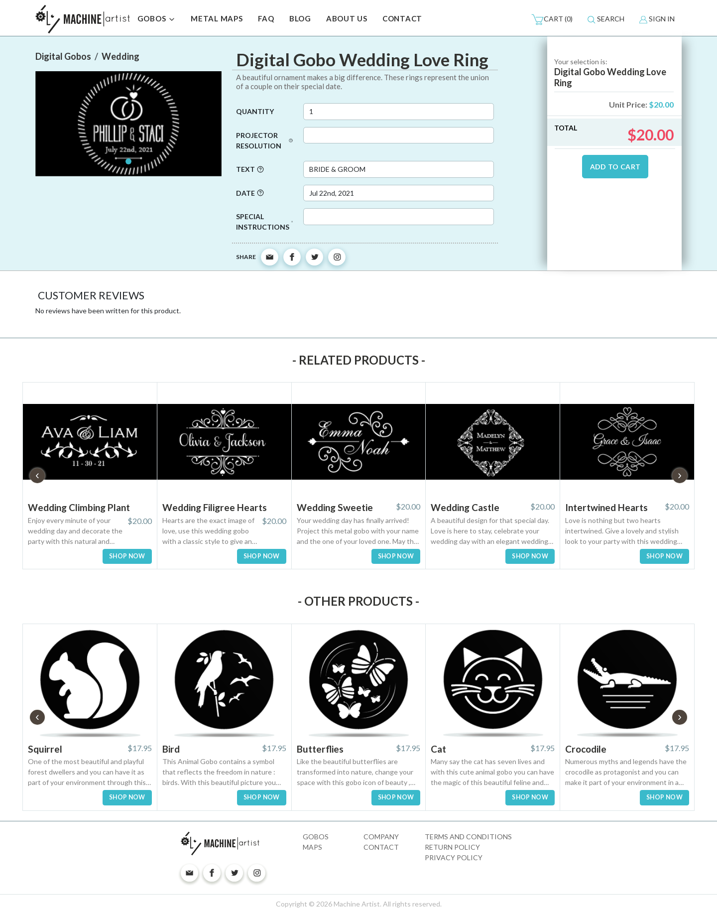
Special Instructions (264, 221)
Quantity (255, 111)
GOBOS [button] (156, 19)
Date (250, 193)
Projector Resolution (264, 140)
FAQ (266, 18)
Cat (438, 749)
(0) (552, 19)
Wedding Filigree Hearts (214, 507)
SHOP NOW (127, 556)
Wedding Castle (465, 507)
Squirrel (45, 749)
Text (250, 169)
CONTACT (402, 18)
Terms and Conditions (468, 836)
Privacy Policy (453, 857)
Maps (312, 847)
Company (381, 836)
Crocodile (585, 749)
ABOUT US (346, 18)
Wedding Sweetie (335, 507)
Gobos (316, 836)
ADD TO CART (615, 166)
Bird (171, 749)
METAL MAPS (217, 18)
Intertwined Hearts (606, 507)
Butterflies (320, 749)
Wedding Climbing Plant (79, 507)
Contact (381, 847)
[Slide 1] (128, 161)
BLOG (300, 18)
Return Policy (452, 847)
